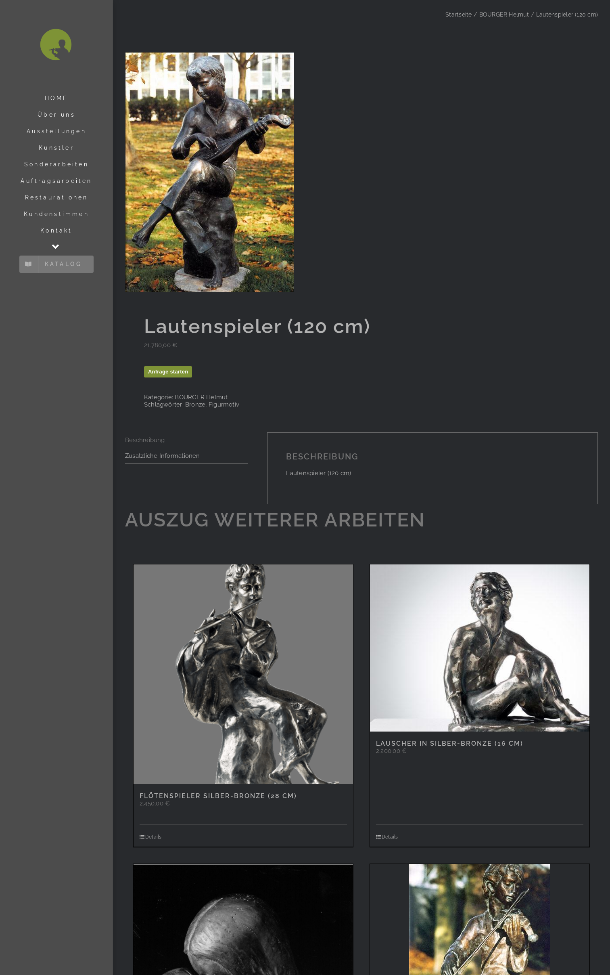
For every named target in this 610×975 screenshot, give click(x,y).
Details (153, 838)
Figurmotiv (224, 405)
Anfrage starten (168, 372)
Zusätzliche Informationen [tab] (162, 456)
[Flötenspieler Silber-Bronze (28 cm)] (243, 675)
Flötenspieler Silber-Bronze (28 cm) (218, 797)
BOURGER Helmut (201, 397)
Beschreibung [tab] (145, 440)
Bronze (195, 405)
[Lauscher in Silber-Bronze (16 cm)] (479, 648)
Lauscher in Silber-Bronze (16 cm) (449, 744)
